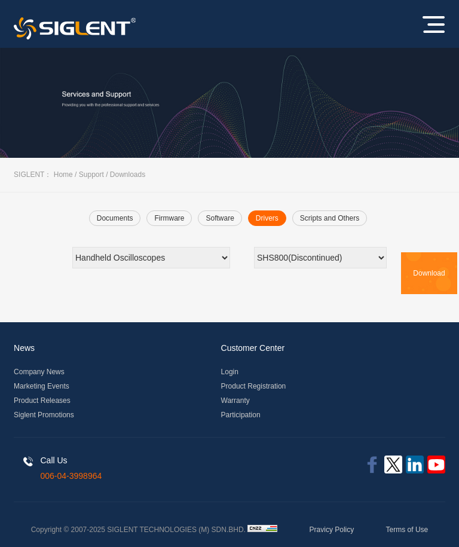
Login (229, 372)
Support (91, 174)
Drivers (267, 218)
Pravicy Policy (332, 529)
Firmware (169, 218)
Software (220, 218)
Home (63, 174)
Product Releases (42, 400)
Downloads (127, 174)
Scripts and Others (329, 218)
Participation (241, 415)
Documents (115, 218)
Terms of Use (407, 529)
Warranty (235, 400)
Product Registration (253, 386)
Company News (39, 372)
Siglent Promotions (44, 415)
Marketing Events (41, 386)
